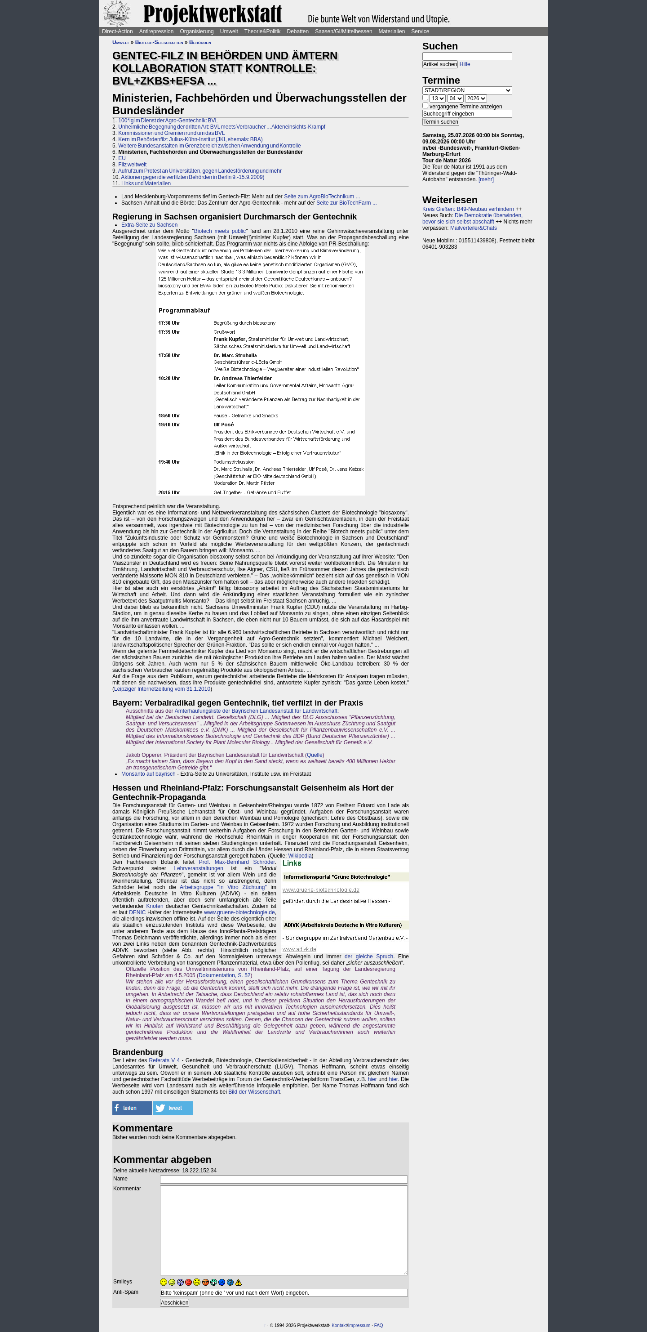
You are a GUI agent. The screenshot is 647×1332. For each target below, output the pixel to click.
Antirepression (156, 31)
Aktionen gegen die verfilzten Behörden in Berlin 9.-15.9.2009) (192, 177)
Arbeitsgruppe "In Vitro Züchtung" (223, 887)
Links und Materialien (146, 183)
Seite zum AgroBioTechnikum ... (322, 196)
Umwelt (229, 31)
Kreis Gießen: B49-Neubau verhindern (468, 209)
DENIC (137, 912)
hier (372, 1079)
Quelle (315, 755)
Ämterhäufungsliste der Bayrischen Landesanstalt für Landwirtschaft (256, 711)
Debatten (298, 31)
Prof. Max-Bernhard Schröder (237, 862)
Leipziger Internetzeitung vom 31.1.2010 (162, 689)
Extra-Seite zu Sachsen (149, 225)
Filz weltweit (132, 164)
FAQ (378, 1325)
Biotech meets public (220, 231)
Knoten (155, 906)
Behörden (200, 42)
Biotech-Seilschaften (159, 42)
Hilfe (465, 64)
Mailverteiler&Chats (473, 228)
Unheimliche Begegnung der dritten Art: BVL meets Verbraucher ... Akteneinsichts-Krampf (221, 127)
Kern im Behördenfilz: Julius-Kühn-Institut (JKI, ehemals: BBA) (190, 139)
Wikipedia (300, 856)
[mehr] (486, 179)
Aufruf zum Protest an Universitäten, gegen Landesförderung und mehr (200, 171)
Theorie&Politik (262, 31)
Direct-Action (117, 31)
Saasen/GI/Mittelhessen (343, 31)
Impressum (359, 1325)
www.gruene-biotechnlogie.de (239, 912)
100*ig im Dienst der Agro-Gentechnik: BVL (168, 120)
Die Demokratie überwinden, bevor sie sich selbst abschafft (472, 218)
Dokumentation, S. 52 (224, 975)
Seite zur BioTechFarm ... (346, 203)
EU (122, 158)
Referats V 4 (164, 1060)
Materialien (392, 31)
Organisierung (196, 31)
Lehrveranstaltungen (198, 868)
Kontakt (339, 1325)
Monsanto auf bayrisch (148, 774)
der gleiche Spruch (369, 956)
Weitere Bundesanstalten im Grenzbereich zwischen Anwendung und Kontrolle (209, 146)
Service (420, 31)
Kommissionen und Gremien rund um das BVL (171, 133)
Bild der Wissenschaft (254, 1092)
